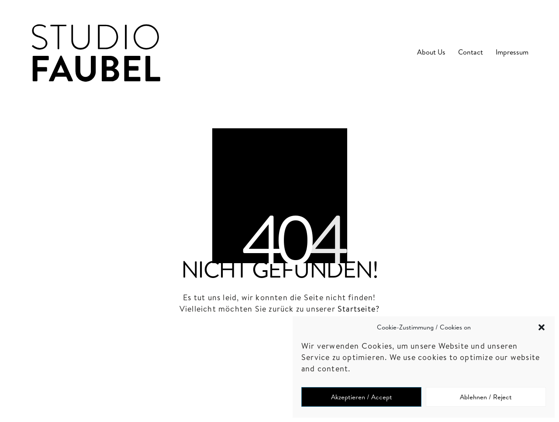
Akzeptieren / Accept (361, 396)
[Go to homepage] (96, 52)
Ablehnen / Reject (486, 396)
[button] (541, 327)
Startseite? (359, 308)
